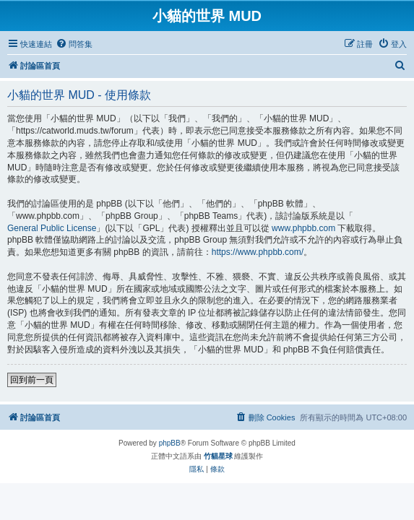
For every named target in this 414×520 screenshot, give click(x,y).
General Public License (51, 228)
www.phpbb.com (303, 228)
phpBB (170, 443)
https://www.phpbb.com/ (257, 252)
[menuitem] (74, 44)
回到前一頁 (31, 380)
